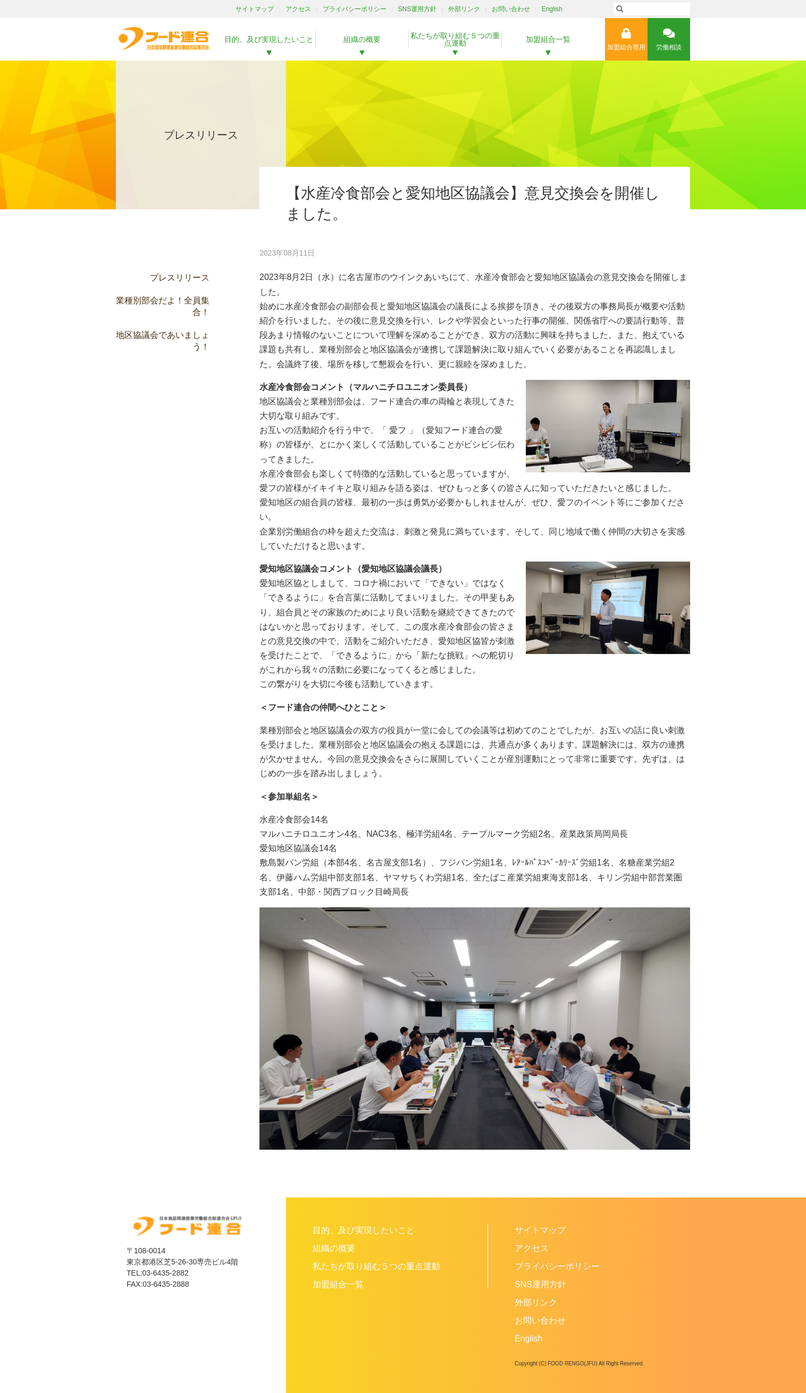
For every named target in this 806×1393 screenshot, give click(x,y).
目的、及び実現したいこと (269, 39)
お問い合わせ (511, 9)
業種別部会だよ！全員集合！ (162, 306)
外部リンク (464, 9)
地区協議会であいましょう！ (162, 340)
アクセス (298, 9)
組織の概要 (362, 39)
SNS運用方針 (417, 9)
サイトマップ (255, 9)
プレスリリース (179, 277)
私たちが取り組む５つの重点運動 (455, 39)
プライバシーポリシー (355, 9)
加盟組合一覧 (548, 39)
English (552, 9)
